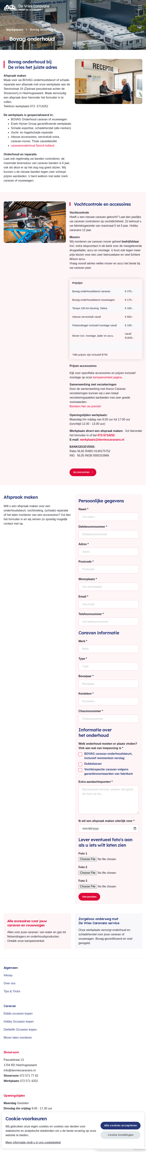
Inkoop (8, 975)
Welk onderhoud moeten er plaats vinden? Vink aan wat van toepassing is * (107, 746)
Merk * (82, 641)
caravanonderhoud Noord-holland (32, 145)
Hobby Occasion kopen (19, 1021)
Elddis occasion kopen (18, 1013)
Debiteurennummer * (92, 526)
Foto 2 (82, 867)
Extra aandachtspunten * (95, 781)
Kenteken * (86, 693)
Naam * (83, 509)
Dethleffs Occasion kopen (20, 1029)
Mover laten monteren (18, 1037)
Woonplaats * (87, 579)
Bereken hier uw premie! (85, 406)
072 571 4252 (29, 1080)
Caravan (10, 1006)
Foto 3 (82, 880)
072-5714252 (106, 435)
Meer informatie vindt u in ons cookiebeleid (33, 1142)
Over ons (9, 983)
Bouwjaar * (86, 676)
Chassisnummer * (90, 711)
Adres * (83, 544)
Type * (82, 658)
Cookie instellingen (120, 1135)
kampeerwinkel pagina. (108, 377)
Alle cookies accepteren (120, 1125)
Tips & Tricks (12, 991)
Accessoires (83, 472)
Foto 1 (82, 853)
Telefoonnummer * (91, 614)
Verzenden (89, 896)
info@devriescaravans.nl (19, 1070)
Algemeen (11, 968)
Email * (83, 596)
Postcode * (86, 561)
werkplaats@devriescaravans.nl (102, 439)
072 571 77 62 (29, 1075)
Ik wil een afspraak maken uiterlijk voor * (106, 820)
